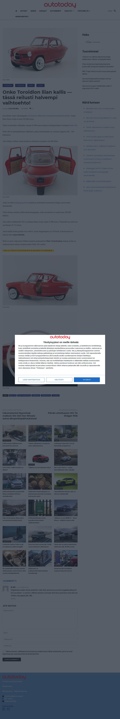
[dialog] (60, 359)
